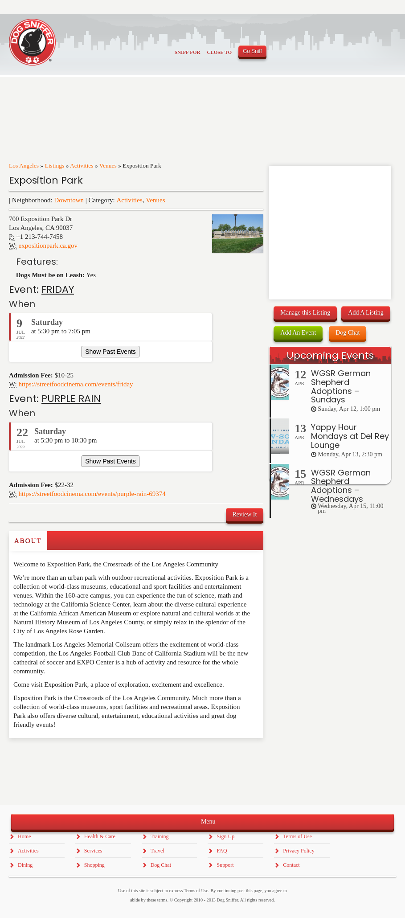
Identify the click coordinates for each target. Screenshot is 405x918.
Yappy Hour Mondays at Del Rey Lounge (350, 436)
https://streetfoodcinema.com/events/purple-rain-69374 (92, 493)
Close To (219, 52)
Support (225, 865)
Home (24, 836)
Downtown (69, 200)
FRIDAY (57, 289)
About (28, 540)
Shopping (94, 865)
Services (93, 851)
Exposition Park (46, 180)
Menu (202, 821)
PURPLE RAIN (71, 399)
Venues (108, 165)
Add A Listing (365, 312)
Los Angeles (24, 165)
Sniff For (187, 52)
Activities (82, 165)
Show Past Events (110, 351)
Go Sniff (252, 51)
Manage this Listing (305, 312)
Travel (157, 851)
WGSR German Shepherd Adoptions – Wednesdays (341, 485)
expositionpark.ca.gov (48, 245)
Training (160, 836)
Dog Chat (347, 332)
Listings (55, 165)
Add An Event (298, 332)
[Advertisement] (61, 755)
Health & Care (99, 836)
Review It (245, 514)
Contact (291, 865)
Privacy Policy (298, 851)
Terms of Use (297, 836)
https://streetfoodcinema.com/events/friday (76, 384)
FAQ (222, 851)
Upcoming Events (330, 355)
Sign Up (225, 836)
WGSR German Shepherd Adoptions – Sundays (341, 386)
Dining (25, 865)
